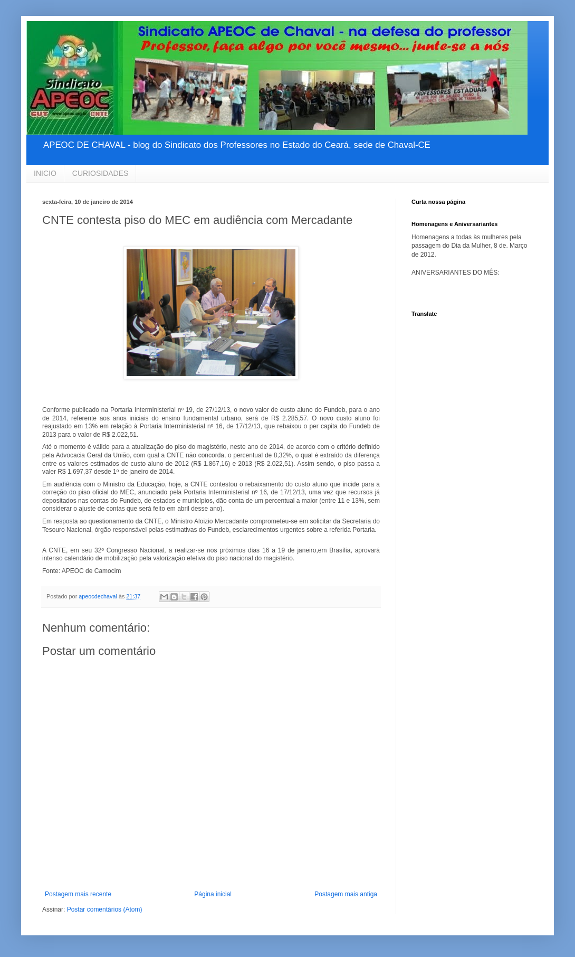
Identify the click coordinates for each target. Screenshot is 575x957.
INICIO (45, 173)
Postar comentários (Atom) (104, 909)
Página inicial (213, 894)
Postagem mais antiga (345, 894)
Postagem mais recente (78, 894)
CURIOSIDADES (100, 173)
